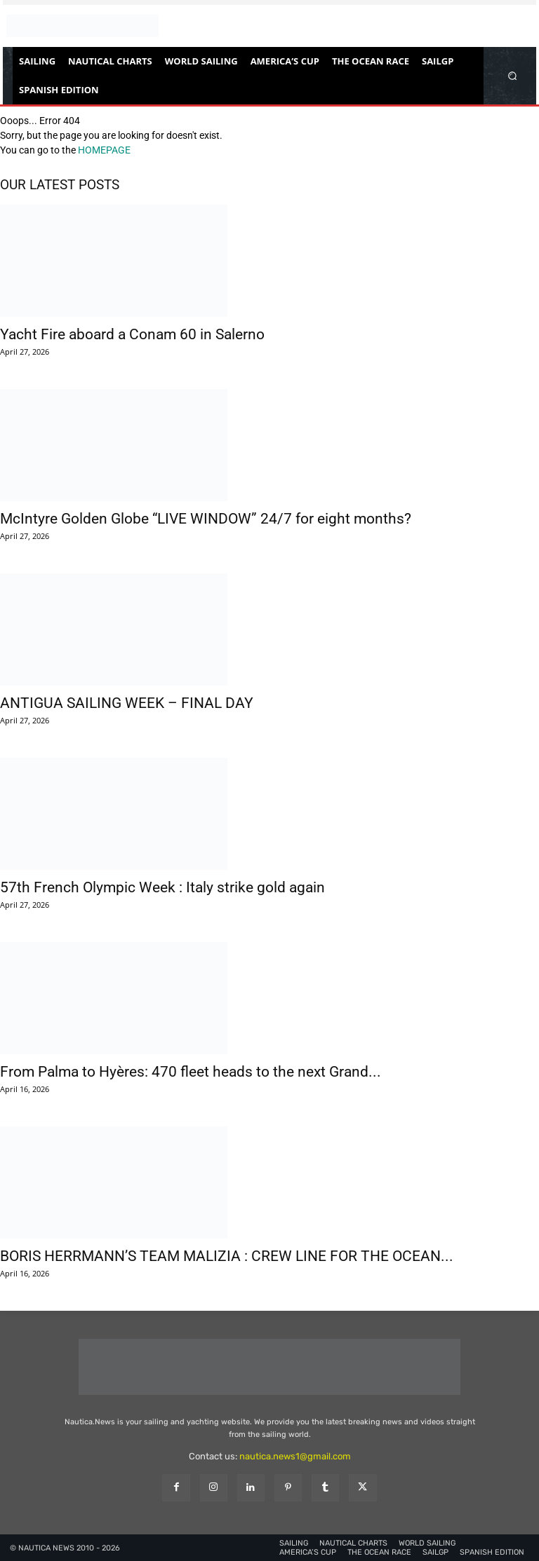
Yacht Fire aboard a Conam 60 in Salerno (132, 334)
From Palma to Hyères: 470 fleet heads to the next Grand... (190, 1071)
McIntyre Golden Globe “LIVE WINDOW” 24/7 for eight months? (205, 518)
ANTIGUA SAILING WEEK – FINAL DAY (126, 703)
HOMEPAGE (104, 150)
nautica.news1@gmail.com (295, 1456)
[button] (512, 75)
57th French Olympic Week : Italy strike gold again (162, 887)
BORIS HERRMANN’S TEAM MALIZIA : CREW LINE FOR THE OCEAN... (226, 1256)
